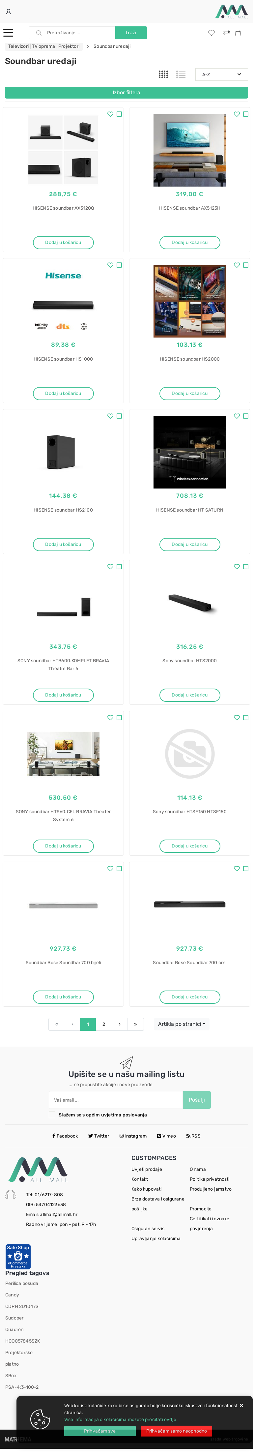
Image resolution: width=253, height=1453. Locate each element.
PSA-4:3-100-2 (22, 1391)
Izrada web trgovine (229, 1443)
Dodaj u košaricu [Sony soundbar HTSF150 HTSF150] (190, 849)
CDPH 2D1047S (22, 1311)
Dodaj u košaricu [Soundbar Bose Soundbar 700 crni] (190, 1000)
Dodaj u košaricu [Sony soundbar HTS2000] (190, 697)
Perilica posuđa (21, 1287)
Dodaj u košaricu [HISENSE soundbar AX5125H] (190, 242)
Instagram (133, 1140)
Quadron (14, 1334)
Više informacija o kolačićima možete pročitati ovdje (120, 1419)
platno (12, 1368)
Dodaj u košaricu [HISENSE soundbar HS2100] (63, 546)
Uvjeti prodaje (146, 1173)
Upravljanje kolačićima (156, 1243)
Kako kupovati (146, 1193)
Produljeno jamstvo (211, 1193)
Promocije (201, 1213)
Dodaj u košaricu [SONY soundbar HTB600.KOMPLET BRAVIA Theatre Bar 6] (63, 697)
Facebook (65, 1140)
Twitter (98, 1140)
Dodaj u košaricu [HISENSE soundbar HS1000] (63, 394)
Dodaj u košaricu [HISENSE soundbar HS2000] (190, 394)
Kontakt (139, 1183)
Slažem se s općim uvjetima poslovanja (103, 1119)
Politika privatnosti (210, 1183)
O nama (198, 1173)
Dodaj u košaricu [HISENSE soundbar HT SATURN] (190, 546)
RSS (193, 1140)
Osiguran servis (147, 1233)
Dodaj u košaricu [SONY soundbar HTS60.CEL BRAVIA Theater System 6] (63, 849)
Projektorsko (19, 1357)
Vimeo (166, 1140)
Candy (12, 1299)
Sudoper (14, 1322)
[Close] (100, 1431)
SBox (11, 1380)
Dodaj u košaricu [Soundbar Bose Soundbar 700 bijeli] (63, 1000)
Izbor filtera (126, 92)
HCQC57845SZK (22, 1345)
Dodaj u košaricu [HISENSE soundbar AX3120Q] (63, 242)
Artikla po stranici (179, 1028)
